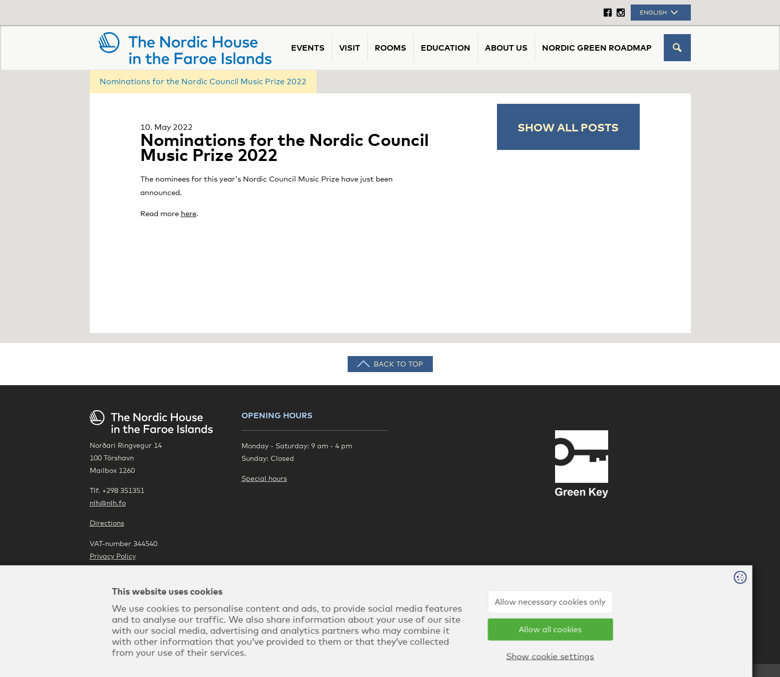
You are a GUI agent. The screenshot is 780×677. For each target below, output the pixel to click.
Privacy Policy (113, 556)
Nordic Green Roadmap (597, 48)
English (660, 13)
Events (308, 48)
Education (445, 48)
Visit (349, 48)
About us (506, 48)
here (188, 213)
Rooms (390, 48)
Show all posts (568, 127)
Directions (107, 523)
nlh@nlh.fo (108, 502)
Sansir (680, 647)
